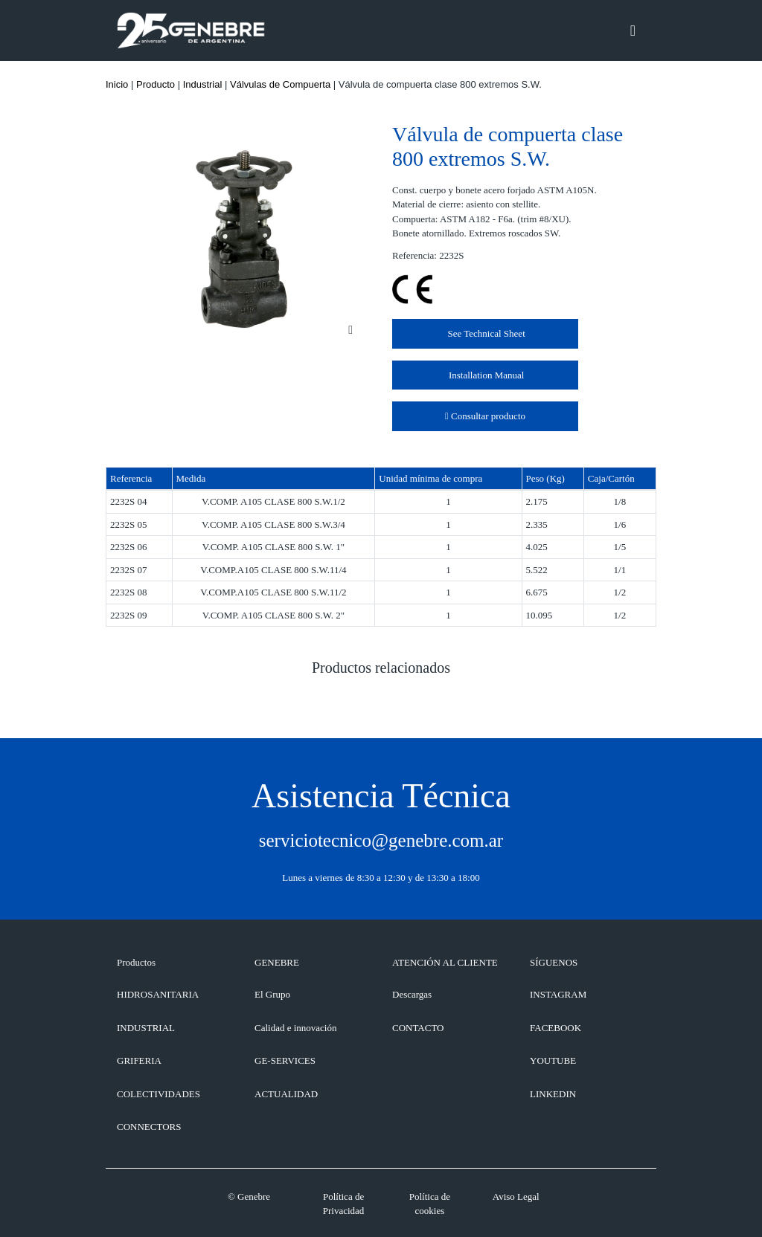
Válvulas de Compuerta (280, 84)
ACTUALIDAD (286, 1093)
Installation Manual (485, 375)
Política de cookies (429, 1204)
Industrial (202, 84)
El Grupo (272, 994)
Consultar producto (485, 416)
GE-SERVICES (285, 1060)
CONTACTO (418, 1027)
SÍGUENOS (553, 962)
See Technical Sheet (485, 333)
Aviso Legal (516, 1196)
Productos (136, 962)
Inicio (117, 84)
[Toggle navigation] (633, 30)
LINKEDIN (553, 1093)
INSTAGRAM (558, 994)
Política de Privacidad (344, 1204)
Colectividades (158, 1093)
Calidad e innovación (295, 1027)
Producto (155, 84)
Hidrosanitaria (158, 994)
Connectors (149, 1126)
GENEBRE (276, 962)
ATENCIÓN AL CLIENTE (445, 962)
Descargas (412, 994)
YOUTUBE (553, 1060)
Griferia (139, 1060)
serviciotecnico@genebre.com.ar (381, 840)
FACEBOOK (555, 1027)
